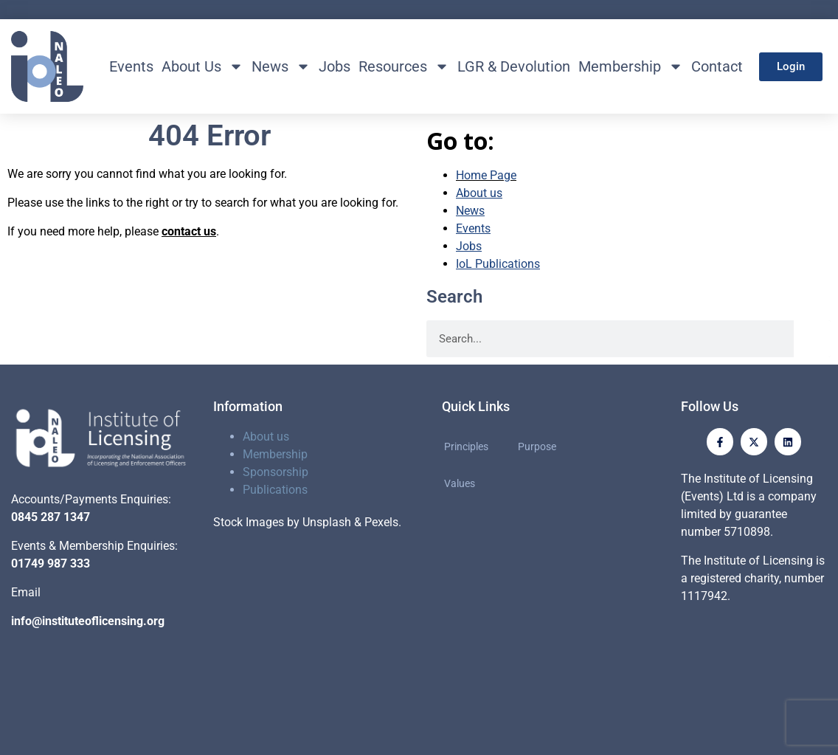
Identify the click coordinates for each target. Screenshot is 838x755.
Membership (630, 66)
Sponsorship (275, 472)
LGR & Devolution (513, 66)
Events (131, 66)
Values (459, 483)
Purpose (537, 446)
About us (266, 437)
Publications (275, 490)
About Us (202, 66)
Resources (404, 66)
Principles (466, 446)
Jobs (334, 66)
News (281, 66)
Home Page (486, 175)
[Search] (812, 338)
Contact (717, 66)
